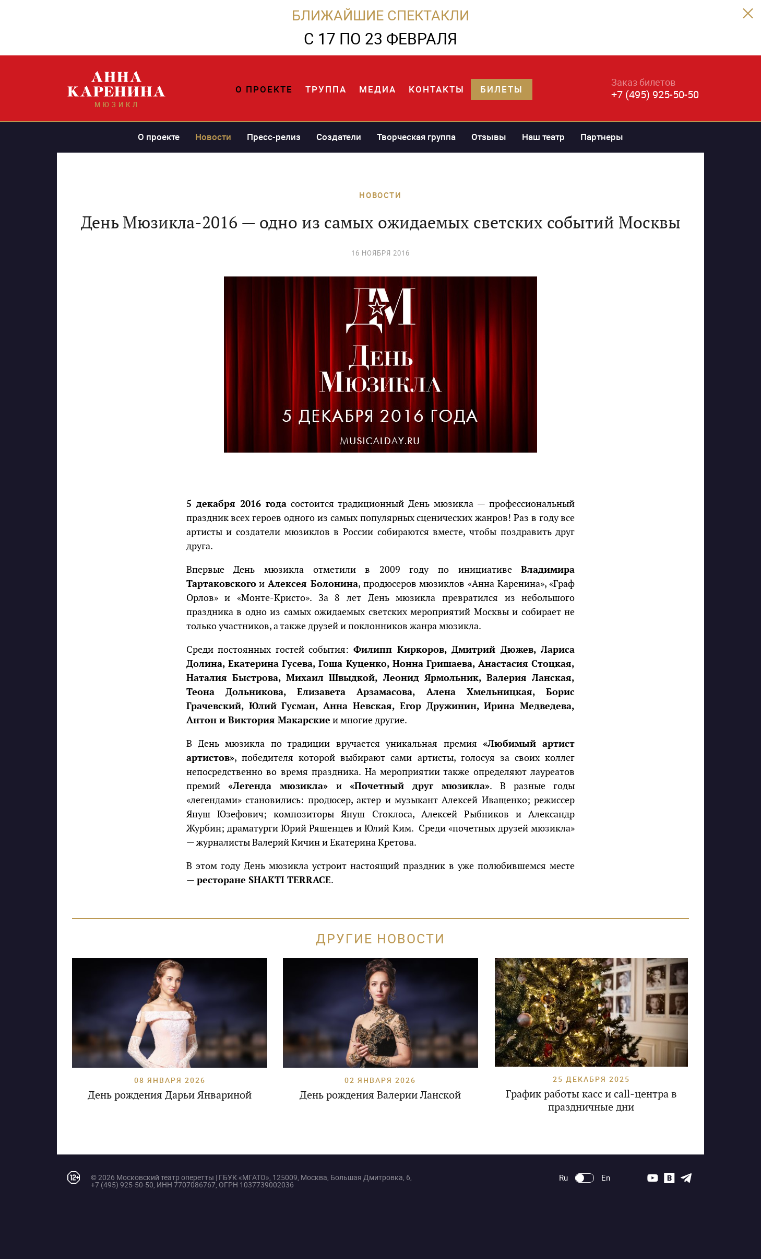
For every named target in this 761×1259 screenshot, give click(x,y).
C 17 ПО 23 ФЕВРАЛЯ (380, 38)
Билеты (501, 89)
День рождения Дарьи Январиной (170, 1095)
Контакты (437, 89)
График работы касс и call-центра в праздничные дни (591, 1100)
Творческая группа (416, 137)
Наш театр (543, 137)
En (605, 1178)
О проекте (264, 89)
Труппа (326, 89)
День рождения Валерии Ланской (380, 1095)
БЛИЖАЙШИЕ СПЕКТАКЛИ (380, 15)
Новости (213, 137)
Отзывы (488, 137)
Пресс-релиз (274, 137)
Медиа (377, 89)
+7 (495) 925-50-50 (655, 94)
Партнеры (601, 137)
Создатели (338, 137)
